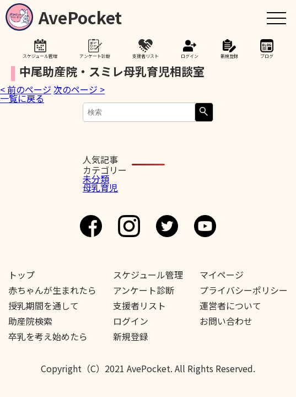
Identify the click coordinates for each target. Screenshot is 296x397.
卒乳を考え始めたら (48, 336)
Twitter (167, 226)
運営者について (230, 305)
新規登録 (229, 55)
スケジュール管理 (40, 55)
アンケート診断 (94, 55)
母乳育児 (100, 187)
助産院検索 (30, 321)
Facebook (91, 226)
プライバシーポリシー (244, 290)
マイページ (222, 274)
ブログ (266, 55)
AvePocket (80, 15)
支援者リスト (145, 55)
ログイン (189, 55)
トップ (21, 274)
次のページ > (79, 89)
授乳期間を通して (43, 305)
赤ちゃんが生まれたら (52, 290)
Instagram (129, 226)
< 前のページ (25, 89)
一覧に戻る (22, 98)
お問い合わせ (226, 321)
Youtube (205, 226)
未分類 (96, 178)
